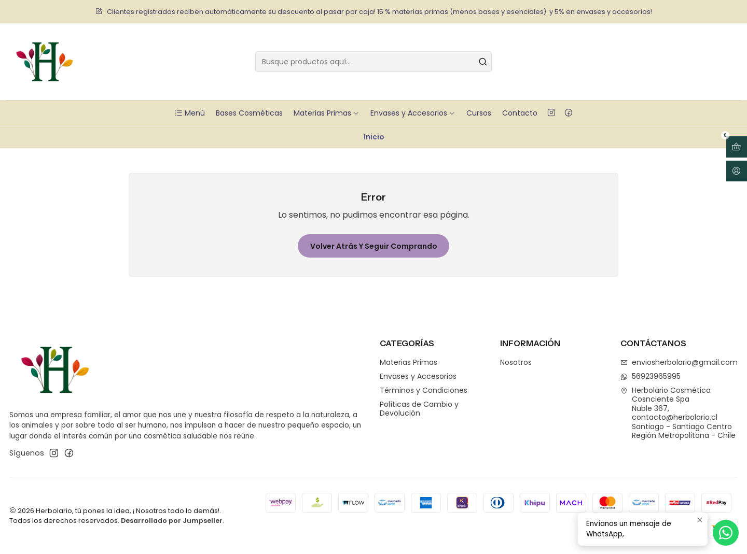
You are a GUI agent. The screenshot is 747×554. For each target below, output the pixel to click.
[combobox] (373, 61)
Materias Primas (326, 113)
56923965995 (650, 376)
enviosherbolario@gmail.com (679, 362)
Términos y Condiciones (423, 390)
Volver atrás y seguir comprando (373, 246)
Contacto (519, 113)
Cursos (478, 113)
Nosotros (516, 362)
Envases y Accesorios (412, 113)
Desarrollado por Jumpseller (172, 520)
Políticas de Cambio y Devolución (419, 409)
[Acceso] (736, 171)
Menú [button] (189, 113)
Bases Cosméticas (249, 113)
